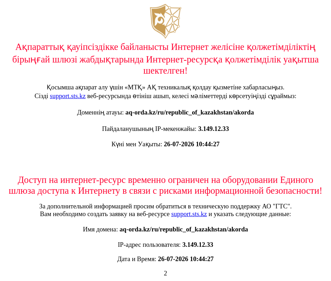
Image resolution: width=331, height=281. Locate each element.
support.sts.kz (68, 95)
